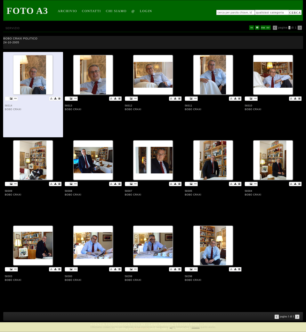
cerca (295, 12)
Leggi (172, 326)
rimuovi (196, 326)
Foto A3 (27, 11)
